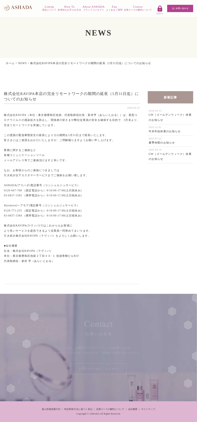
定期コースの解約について (110, 409)
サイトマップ (148, 409)
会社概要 (133, 409)
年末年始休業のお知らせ (165, 131)
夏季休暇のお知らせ (162, 142)
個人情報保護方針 (51, 409)
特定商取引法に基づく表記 (78, 409)
